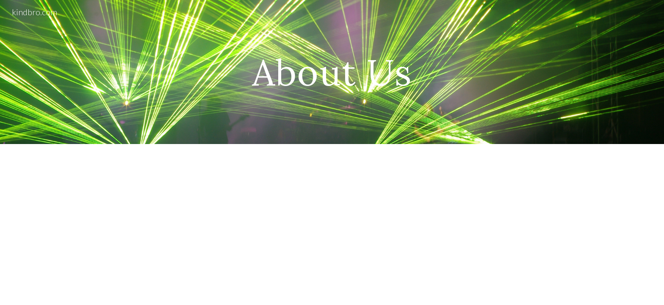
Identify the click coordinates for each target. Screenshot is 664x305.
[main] (332, 72)
